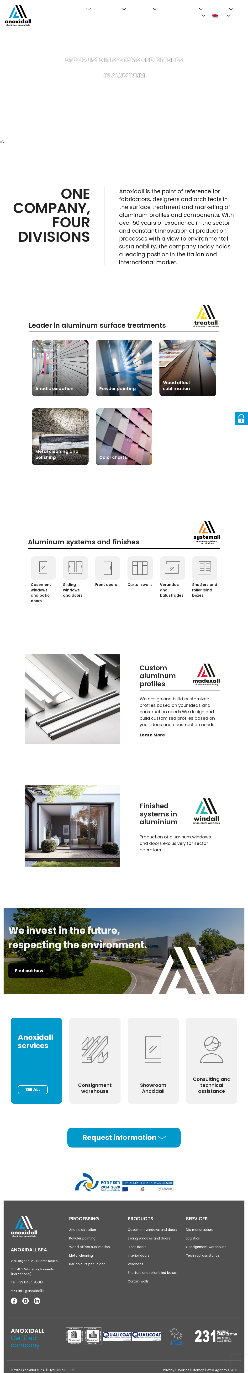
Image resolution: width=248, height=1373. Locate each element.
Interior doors (138, 1255)
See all (33, 1090)
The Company (73, 8)
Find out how (30, 971)
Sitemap (198, 1370)
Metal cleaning (80, 1255)
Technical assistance (202, 1255)
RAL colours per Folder (86, 1264)
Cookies (183, 1370)
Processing (112, 8)
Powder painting (82, 1238)
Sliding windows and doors (148, 1238)
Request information (124, 1138)
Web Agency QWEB (222, 1370)
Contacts (193, 15)
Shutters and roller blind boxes (151, 1272)
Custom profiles (183, 8)
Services (221, 8)
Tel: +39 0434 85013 (26, 1283)
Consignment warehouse (206, 1247)
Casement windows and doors (152, 1230)
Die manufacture (199, 1230)
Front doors (136, 1247)
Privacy (169, 1370)
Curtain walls (138, 1281)
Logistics (192, 1238)
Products (145, 8)
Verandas (135, 1264)
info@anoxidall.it (31, 1291)
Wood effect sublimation (88, 1247)
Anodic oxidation (82, 1230)
